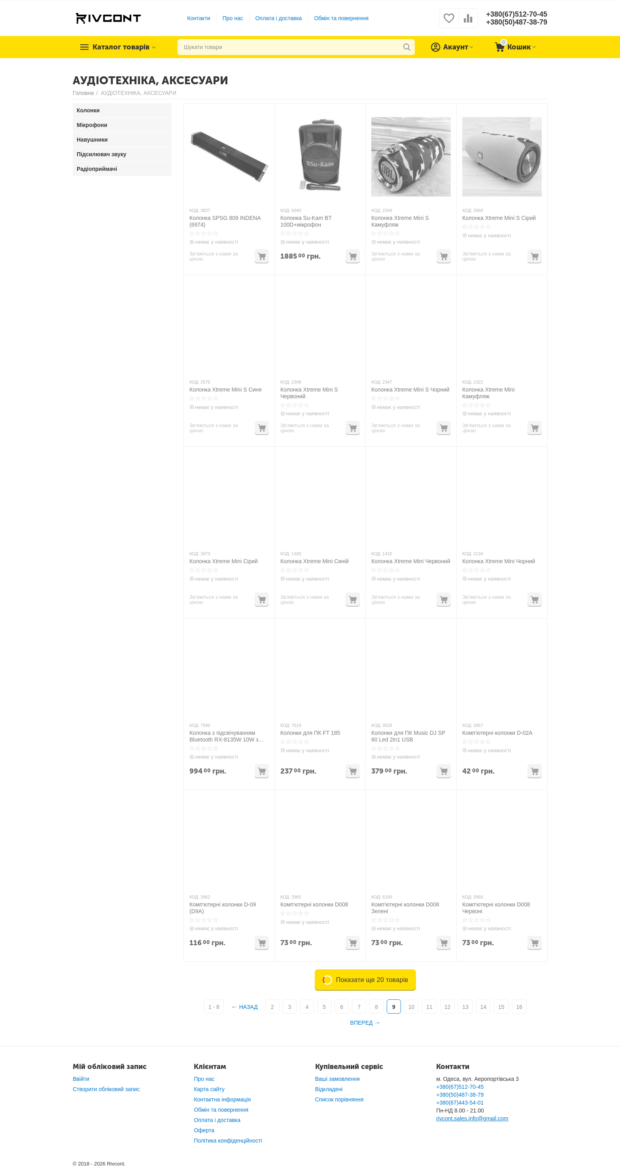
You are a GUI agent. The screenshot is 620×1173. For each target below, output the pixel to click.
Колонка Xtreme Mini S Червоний (309, 392)
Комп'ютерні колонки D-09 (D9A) (222, 907)
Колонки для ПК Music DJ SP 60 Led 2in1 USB (408, 736)
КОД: (194, 210)
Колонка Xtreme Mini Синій (314, 561)
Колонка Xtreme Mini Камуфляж (488, 392)
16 (519, 1007)
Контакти (198, 18)
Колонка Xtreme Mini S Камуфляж (400, 221)
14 (483, 1007)
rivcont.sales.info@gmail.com (472, 1118)
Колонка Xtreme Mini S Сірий (499, 218)
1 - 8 (213, 1007)
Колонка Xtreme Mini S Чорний (410, 389)
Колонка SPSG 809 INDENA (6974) (225, 221)
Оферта (204, 1130)
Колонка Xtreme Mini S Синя (225, 389)
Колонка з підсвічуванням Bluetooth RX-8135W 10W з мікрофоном (224, 736)
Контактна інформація (222, 1099)
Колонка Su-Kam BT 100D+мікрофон (306, 221)
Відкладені (329, 1089)
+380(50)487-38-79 (516, 22)
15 (501, 1007)
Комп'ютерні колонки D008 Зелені (405, 907)
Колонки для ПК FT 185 (310, 733)
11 (429, 1007)
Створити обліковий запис (106, 1089)
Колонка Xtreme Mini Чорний (498, 561)
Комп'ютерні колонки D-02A (497, 733)
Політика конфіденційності (228, 1140)
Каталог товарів (121, 47)
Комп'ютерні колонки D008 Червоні (496, 907)
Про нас (233, 18)
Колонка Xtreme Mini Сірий (223, 561)
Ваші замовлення (337, 1079)
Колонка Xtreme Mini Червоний (410, 561)
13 (465, 1007)
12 (447, 1007)
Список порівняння (339, 1099)
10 (411, 1007)
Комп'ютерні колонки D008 (314, 904)
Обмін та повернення (341, 18)
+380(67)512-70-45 (516, 14)
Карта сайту (209, 1089)
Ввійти (81, 1079)
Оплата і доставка (278, 18)
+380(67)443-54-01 (460, 1102)
